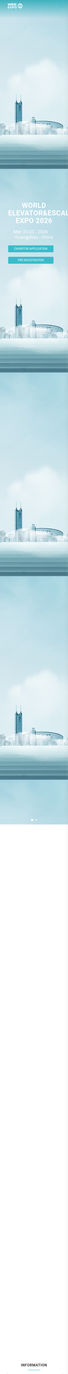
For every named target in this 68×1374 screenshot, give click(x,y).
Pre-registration (31, 260)
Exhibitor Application (31, 248)
